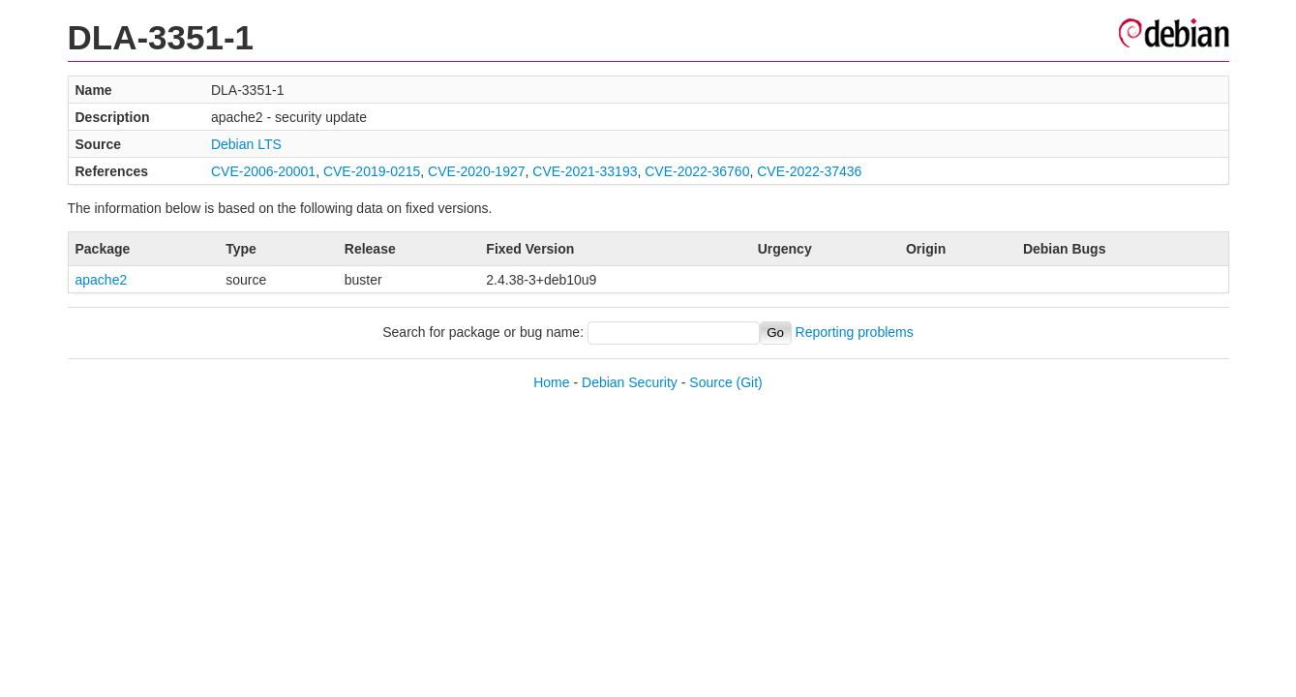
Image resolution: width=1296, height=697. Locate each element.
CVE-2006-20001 (263, 171)
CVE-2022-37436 (809, 171)
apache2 (101, 280)
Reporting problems (855, 332)
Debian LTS (246, 144)
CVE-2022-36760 (697, 171)
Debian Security (630, 382)
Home (551, 382)
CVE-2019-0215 (371, 171)
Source (710, 382)
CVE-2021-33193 (584, 171)
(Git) (750, 382)
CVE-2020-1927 (476, 171)
